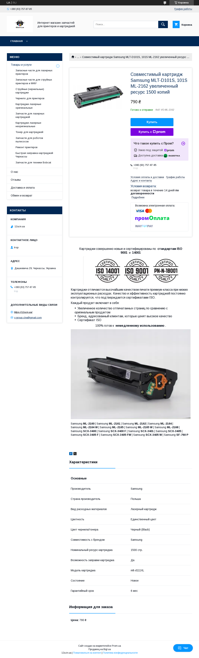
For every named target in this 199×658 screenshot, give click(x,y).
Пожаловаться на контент (87, 652)
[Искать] (163, 24)
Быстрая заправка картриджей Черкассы (34, 155)
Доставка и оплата (23, 187)
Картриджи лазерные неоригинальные (28, 124)
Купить (152, 122)
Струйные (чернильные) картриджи (30, 91)
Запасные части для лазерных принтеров (34, 72)
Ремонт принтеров (26, 147)
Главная (16, 41)
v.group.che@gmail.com (28, 317)
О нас (14, 171)
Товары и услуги (21, 64)
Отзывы (16, 179)
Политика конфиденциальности (120, 652)
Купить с (152, 132)
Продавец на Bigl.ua (99, 649)
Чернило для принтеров (30, 98)
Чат (183, 648)
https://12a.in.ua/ (23, 312)
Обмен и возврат (21, 195)
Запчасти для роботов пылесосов (29, 140)
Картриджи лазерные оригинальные (28, 106)
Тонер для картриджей (29, 132)
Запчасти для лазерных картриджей (30, 115)
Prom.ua (116, 646)
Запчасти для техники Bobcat (33, 162)
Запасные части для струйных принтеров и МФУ (34, 81)
